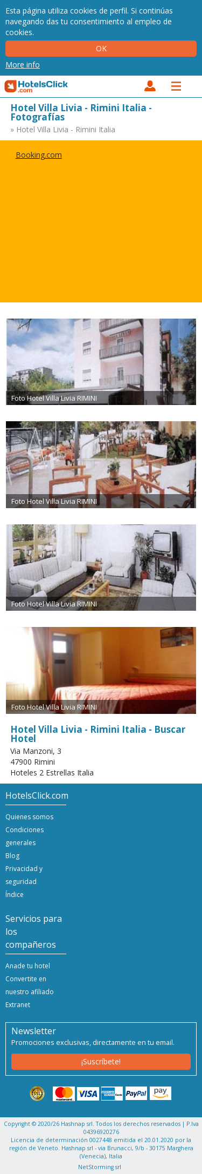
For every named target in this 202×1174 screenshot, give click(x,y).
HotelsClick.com (36, 86)
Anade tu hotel (27, 965)
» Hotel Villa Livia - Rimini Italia (62, 129)
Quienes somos (29, 816)
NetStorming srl (99, 1167)
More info (22, 64)
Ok (101, 48)
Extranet (17, 1004)
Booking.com (39, 155)
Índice (14, 894)
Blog (12, 855)
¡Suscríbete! (101, 1061)
